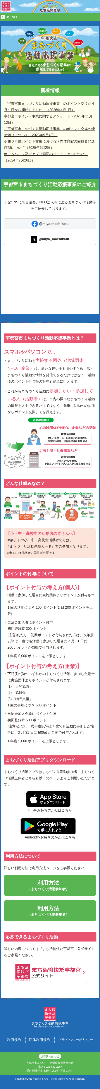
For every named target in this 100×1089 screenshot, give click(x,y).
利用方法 (50, 885)
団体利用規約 (39, 1040)
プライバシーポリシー (75, 1040)
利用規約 (14, 1040)
